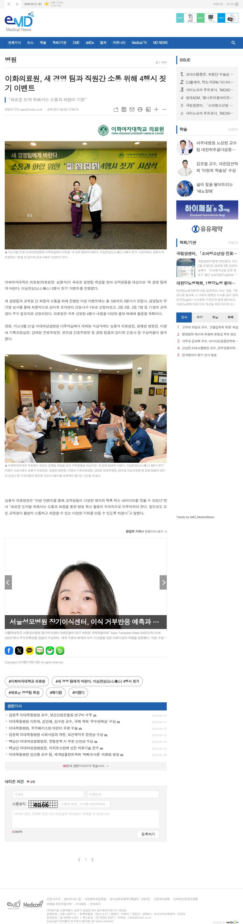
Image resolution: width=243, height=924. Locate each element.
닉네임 (18, 794)
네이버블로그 (39, 650)
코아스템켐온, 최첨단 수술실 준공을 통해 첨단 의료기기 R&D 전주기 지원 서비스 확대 (210, 74)
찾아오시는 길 (72, 899)
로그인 (230, 4)
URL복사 (115, 109)
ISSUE (185, 60)
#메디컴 (56, 692)
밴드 (60, 650)
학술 (43, 42)
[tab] (184, 317)
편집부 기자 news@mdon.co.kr (23, 109)
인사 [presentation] (184, 317)
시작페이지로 (9, 4)
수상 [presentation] (199, 317)
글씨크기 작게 (164, 109)
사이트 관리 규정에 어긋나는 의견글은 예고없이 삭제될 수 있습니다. (62, 813)
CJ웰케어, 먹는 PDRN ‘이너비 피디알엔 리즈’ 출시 (210, 82)
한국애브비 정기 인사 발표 (199, 355)
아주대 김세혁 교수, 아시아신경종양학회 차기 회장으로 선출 (210, 341)
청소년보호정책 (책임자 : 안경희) (130, 899)
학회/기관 (59, 42)
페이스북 (9, 650)
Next (163, 582)
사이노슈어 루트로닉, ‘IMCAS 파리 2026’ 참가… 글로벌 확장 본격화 (210, 89)
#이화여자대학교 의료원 (27, 681)
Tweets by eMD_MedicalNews (195, 517)
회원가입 (218, 4)
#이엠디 (78, 692)
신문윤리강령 (162, 899)
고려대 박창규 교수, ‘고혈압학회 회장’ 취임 (210, 327)
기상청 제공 (55, 5)
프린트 (140, 109)
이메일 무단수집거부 (59, 904)
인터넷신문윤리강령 (186, 899)
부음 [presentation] (215, 317)
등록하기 (148, 834)
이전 (79, 859)
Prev (8, 582)
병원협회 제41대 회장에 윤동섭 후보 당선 (209, 334)
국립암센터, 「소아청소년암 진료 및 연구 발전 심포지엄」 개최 (210, 105)
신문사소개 (53, 899)
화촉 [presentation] (230, 317)
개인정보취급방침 (95, 899)
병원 (164, 62)
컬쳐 (103, 42)
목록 (124, 109)
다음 (92, 859)
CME (76, 42)
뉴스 (30, 42)
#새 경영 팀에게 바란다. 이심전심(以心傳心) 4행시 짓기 (97, 681)
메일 (132, 109)
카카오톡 (29, 650)
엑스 (19, 650)
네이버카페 (50, 650)
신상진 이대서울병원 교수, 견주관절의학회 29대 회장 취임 (210, 348)
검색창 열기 (233, 43)
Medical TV (139, 42)
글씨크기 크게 (156, 109)
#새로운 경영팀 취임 (24, 692)
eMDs (90, 42)
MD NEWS (160, 42)
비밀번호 (95, 794)
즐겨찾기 (17, 4)
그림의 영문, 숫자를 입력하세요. (83, 804)
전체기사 (14, 42)
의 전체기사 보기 (144, 531)
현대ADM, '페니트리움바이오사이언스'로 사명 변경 (210, 97)
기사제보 (81, 904)
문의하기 (95, 904)
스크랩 (148, 109)
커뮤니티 (119, 42)
